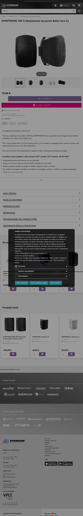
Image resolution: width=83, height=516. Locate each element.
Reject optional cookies (39, 283)
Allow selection (22, 283)
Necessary (21, 266)
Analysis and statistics (26, 271)
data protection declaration (57, 253)
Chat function (23, 276)
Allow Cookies (55, 283)
